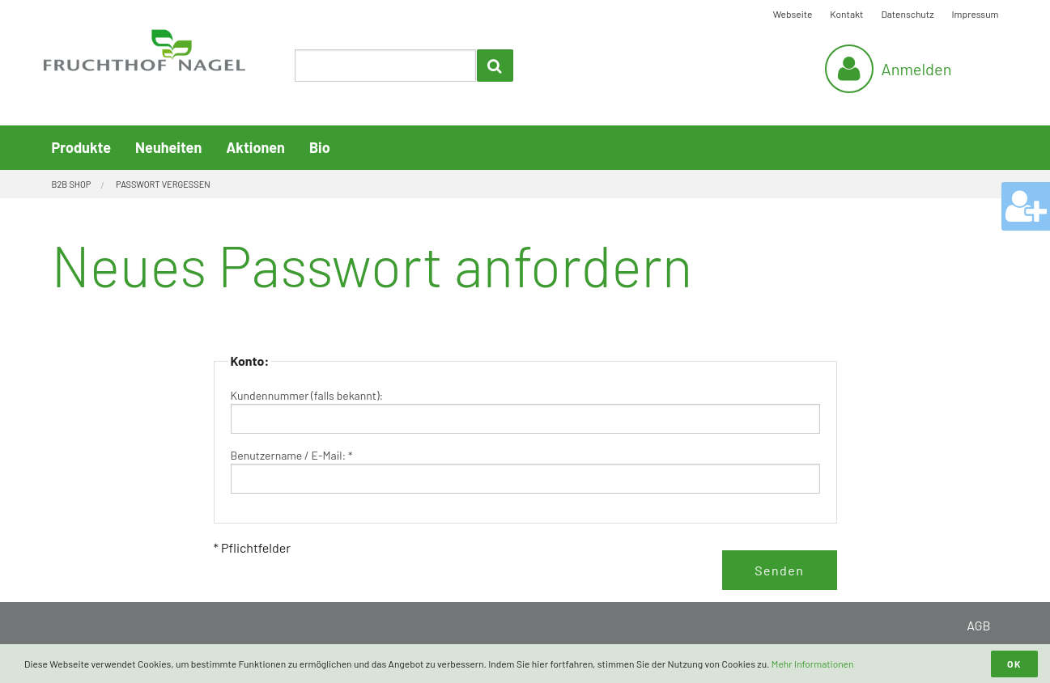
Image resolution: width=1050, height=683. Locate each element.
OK (1014, 663)
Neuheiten (168, 147)
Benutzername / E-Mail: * (292, 455)
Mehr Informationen (813, 663)
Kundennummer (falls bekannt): (307, 395)
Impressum (975, 13)
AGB (978, 625)
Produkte (82, 147)
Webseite (793, 13)
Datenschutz (907, 13)
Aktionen (255, 147)
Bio (319, 147)
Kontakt (846, 13)
